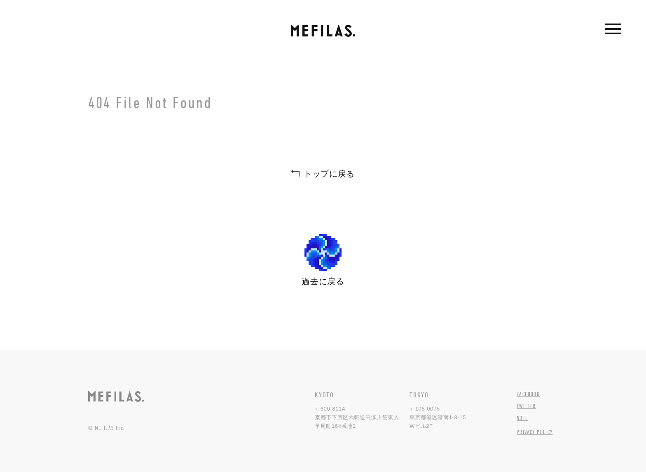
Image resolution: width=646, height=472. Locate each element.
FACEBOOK (528, 394)
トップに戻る (329, 173)
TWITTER (526, 406)
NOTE (522, 418)
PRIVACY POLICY (535, 432)
